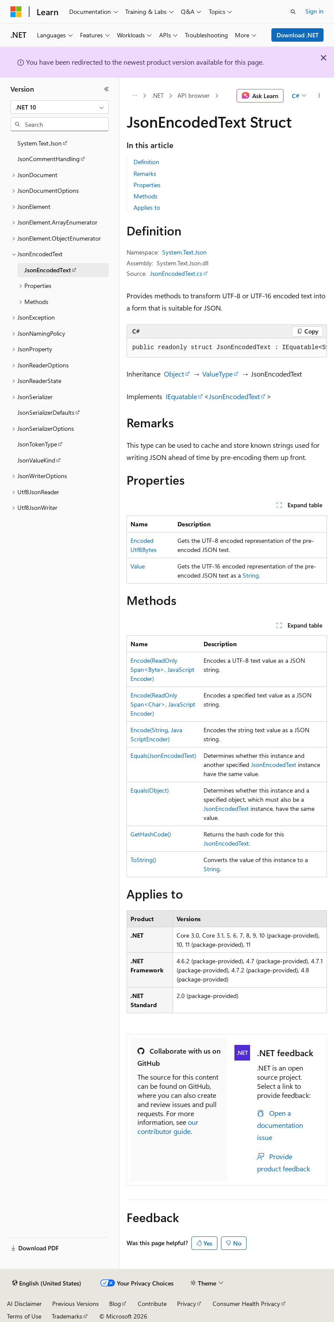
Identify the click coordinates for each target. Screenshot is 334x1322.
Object (174, 373)
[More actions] (319, 96)
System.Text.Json (184, 252)
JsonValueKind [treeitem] (36, 460)
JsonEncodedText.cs (176, 273)
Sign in (314, 11)
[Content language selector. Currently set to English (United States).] (47, 1283)
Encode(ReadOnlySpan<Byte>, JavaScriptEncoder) (162, 669)
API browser (193, 95)
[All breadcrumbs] (134, 96)
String (251, 575)
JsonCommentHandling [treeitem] (48, 159)
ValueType (217, 373)
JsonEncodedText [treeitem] (47, 270)
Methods (145, 196)
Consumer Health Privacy (246, 1303)
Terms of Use (24, 1316)
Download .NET (298, 35)
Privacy (186, 1303)
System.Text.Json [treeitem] (39, 143)
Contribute (152, 1303)
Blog (115, 1303)
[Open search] (293, 12)
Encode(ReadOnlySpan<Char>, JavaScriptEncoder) (162, 704)
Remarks (145, 173)
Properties (147, 185)
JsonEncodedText (234, 396)
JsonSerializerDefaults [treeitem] (45, 412)
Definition (146, 162)
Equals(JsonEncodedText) (163, 755)
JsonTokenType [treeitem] (37, 444)
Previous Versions (75, 1303)
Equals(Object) (149, 790)
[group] (227, 347)
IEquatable (181, 396)
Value (137, 566)
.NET (158, 95)
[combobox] (59, 107)
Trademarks (67, 1316)
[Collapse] (106, 89)
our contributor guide (167, 1126)
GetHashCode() (150, 834)
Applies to (147, 207)
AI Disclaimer (24, 1303)
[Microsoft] (16, 11)
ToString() (143, 860)
